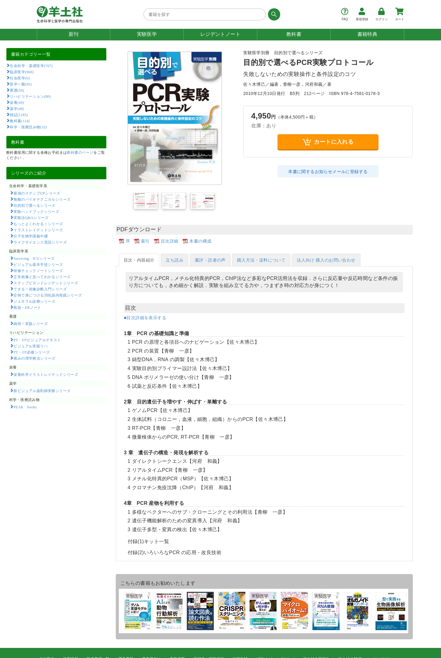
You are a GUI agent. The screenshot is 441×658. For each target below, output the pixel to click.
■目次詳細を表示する (145, 317)
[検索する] (273, 14)
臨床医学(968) (21, 72)
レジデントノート (220, 34)
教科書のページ (80, 152)
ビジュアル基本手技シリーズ (38, 264)
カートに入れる (327, 142)
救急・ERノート (27, 307)
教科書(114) (20, 121)
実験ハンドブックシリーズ (36, 211)
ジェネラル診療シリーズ (34, 301)
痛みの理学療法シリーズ (34, 358)
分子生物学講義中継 (30, 236)
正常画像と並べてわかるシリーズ (41, 276)
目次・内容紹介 (139, 260)
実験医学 (147, 34)
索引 (145, 241)
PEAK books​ (24, 407)
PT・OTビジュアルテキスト (37, 340)
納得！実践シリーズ (30, 323)
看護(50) (17, 90)
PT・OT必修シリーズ (31, 352)
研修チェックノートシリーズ (38, 270)
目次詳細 (170, 241)
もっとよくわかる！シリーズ (38, 223)
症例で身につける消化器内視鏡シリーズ (47, 295)
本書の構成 (200, 241)
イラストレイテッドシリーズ (38, 230)
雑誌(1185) (19, 114)
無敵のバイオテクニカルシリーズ (41, 199)
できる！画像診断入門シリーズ (40, 289)
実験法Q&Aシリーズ (30, 217)
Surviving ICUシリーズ (34, 258)
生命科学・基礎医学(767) (31, 65)
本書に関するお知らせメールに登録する (328, 171)
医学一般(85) (21, 84)
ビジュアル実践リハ (30, 346)
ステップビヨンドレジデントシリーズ (45, 283)
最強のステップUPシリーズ (36, 193)
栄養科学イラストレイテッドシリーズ (45, 374)
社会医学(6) (20, 78)
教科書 (293, 34)
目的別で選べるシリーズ (34, 205)
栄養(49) (17, 102)
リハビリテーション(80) (30, 96)
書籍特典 (367, 34)
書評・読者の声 (210, 260)
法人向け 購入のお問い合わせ (326, 260)
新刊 (74, 34)
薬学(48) (17, 108)
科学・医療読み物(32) (28, 127)
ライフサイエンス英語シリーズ (40, 242)
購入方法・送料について (261, 260)
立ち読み (174, 260)
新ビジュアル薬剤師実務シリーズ (41, 390)
